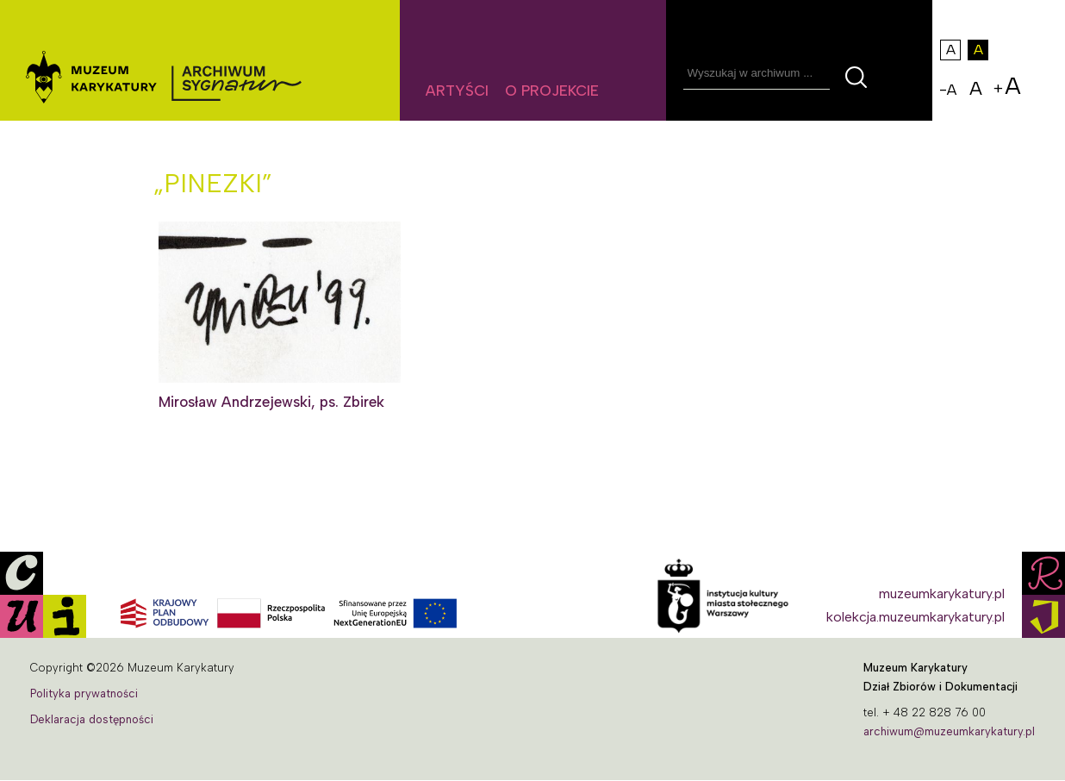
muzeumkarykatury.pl (942, 593)
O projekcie (552, 90)
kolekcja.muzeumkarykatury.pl (915, 617)
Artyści (457, 90)
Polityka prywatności (84, 693)
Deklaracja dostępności (91, 719)
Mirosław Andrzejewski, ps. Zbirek (271, 401)
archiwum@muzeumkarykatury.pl (949, 731)
